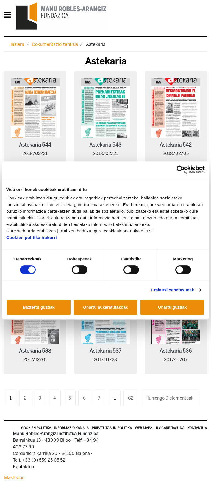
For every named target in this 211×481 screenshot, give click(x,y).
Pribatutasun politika (112, 428)
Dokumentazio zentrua (55, 44)
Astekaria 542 (176, 145)
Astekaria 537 (105, 351)
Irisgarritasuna (169, 428)
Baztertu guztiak (39, 307)
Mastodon (14, 477)
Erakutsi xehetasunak (172, 290)
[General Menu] (9, 16)
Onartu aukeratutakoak (105, 307)
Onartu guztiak (172, 307)
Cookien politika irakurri (31, 237)
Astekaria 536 (176, 351)
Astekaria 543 (105, 145)
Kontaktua (197, 428)
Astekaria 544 (35, 145)
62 (130, 398)
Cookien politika (36, 428)
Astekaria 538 (35, 351)
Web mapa (143, 428)
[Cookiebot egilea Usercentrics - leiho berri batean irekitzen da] (181, 169)
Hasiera (16, 44)
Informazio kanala (71, 428)
